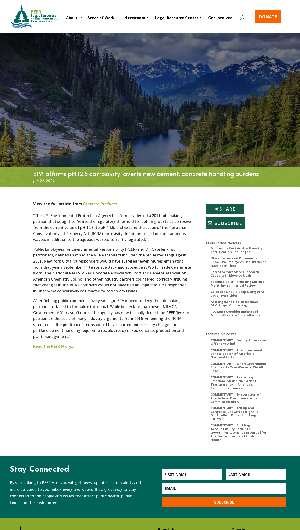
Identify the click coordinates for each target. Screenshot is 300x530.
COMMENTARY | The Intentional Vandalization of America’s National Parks (236, 353)
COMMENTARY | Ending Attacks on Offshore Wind (238, 342)
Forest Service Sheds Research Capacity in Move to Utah (235, 274)
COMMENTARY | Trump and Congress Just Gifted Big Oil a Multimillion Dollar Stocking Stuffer (234, 413)
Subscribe (228, 223)
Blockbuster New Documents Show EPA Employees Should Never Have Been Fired (238, 261)
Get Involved (220, 18)
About (72, 18)
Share (227, 209)
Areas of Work (100, 18)
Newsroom (134, 18)
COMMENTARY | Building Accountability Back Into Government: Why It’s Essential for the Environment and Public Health (239, 432)
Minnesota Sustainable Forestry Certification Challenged (237, 250)
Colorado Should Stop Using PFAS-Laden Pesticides (238, 294)
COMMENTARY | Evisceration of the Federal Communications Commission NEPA (236, 398)
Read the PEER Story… (53, 346)
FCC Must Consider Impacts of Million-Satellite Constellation (235, 313)
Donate (268, 16)
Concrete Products (100, 203)
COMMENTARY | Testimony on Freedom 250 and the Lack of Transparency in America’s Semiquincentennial (235, 382)
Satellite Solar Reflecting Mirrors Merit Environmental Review (237, 284)
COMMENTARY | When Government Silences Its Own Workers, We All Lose (239, 367)
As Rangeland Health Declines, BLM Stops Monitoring (235, 304)
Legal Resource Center (176, 18)
